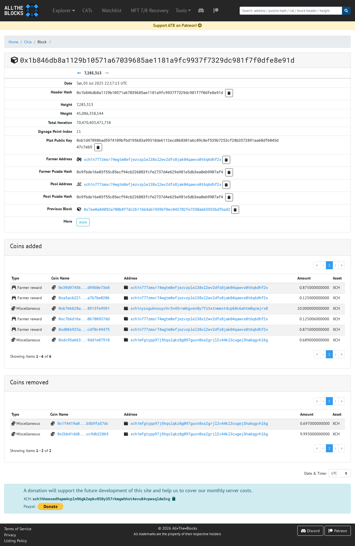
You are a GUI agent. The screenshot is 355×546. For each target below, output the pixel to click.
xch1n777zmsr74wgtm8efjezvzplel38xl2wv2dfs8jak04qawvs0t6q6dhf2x (152, 159)
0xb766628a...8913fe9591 (84, 308)
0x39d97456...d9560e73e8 (84, 287)
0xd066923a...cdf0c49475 (84, 329)
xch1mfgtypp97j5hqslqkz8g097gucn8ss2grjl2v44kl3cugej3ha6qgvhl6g (199, 339)
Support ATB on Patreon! (177, 25)
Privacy (10, 534)
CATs (87, 10)
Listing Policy (15, 540)
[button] (183, 10)
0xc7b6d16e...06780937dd (84, 318)
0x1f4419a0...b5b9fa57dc (82, 423)
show (83, 222)
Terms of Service (17, 528)
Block (42, 41)
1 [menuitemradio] (329, 265)
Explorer (64, 10)
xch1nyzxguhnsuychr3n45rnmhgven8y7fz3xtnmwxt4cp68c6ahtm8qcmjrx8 (199, 308)
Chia (28, 41)
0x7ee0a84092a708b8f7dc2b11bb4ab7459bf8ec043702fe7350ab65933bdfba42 (157, 209)
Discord (310, 530)
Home (13, 41)
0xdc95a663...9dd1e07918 (84, 339)
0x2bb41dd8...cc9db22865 (82, 433)
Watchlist (111, 10)
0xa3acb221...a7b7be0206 (84, 297)
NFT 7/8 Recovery (149, 10)
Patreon (337, 530)
